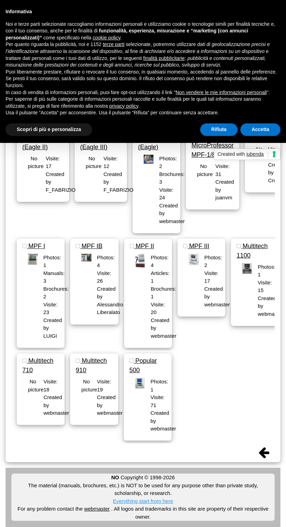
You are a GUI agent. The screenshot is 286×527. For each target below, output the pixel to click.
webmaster (97, 509)
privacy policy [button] (123, 106)
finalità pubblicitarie (164, 58)
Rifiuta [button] (219, 129)
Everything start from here (143, 501)
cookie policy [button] (106, 37)
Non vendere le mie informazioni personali (220, 92)
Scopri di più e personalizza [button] (49, 129)
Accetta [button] (260, 129)
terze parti (114, 44)
